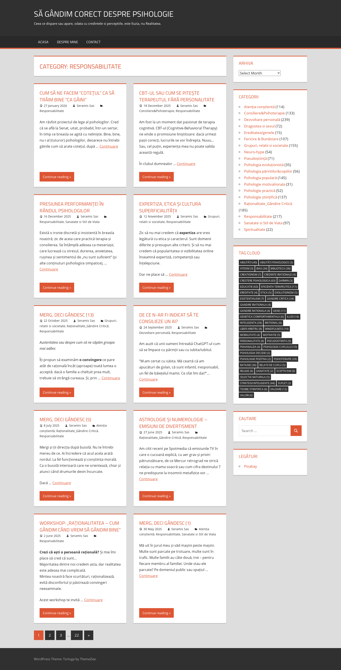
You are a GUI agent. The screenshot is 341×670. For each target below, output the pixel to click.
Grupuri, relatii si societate (266, 145)
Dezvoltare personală (154, 333)
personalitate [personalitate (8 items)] (252, 341)
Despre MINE (67, 42)
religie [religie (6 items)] (246, 371)
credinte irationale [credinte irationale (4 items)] (280, 274)
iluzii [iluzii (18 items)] (293, 316)
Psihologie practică (259, 190)
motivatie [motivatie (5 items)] (271, 335)
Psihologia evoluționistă (264, 164)
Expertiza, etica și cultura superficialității (170, 207)
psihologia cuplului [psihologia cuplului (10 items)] (280, 347)
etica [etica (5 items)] (266, 292)
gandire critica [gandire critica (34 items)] (280, 298)
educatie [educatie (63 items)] (249, 287)
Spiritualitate (254, 229)
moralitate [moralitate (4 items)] (250, 335)
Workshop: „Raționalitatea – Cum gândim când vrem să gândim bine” (80, 526)
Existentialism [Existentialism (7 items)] (252, 298)
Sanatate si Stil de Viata (82, 222)
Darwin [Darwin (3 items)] (286, 280)
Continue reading (56, 177)
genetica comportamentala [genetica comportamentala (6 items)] (262, 316)
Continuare (109, 146)
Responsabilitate (52, 111)
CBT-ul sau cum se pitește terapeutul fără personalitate (176, 96)
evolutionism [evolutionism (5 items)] (286, 292)
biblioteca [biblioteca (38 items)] (281, 268)
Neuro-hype (254, 151)
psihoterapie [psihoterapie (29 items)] (285, 359)
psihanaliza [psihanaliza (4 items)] (250, 347)
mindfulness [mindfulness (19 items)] (277, 329)
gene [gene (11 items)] (279, 311)
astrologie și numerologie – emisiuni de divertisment (173, 423)
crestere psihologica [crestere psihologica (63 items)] (258, 280)
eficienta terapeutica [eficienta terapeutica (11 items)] (279, 287)
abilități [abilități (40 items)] (248, 262)
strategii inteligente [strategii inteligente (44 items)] (257, 383)
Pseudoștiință (255, 158)
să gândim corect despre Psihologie (104, 14)
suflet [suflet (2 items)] (284, 383)
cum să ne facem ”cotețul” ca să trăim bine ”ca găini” (77, 96)
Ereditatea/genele (259, 132)
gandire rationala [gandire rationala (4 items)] (255, 311)
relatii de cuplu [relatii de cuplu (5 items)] (272, 365)
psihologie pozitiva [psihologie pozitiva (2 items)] (255, 359)
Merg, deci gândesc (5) (65, 419)
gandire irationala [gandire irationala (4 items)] (255, 305)
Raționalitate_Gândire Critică (88, 326)
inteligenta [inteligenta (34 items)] (251, 323)
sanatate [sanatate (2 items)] (264, 371)
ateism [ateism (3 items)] (246, 268)
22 (77, 635)
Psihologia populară (260, 177)
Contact (93, 42)
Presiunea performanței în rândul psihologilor (72, 207)
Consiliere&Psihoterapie (156, 111)
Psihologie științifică (260, 197)
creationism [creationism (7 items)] (250, 274)
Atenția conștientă (259, 106)
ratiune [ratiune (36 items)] (248, 365)
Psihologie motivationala (264, 184)
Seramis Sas (85, 106)
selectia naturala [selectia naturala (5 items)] (255, 377)
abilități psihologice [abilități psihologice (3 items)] (276, 262)
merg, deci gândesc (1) (165, 523)
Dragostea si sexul (259, 126)
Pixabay (250, 466)
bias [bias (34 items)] (261, 268)
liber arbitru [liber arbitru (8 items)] (251, 329)
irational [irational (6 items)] (273, 323)
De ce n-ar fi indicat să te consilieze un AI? (169, 318)
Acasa (43, 42)
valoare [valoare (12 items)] (278, 389)
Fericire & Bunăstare (261, 138)
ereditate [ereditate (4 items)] (248, 292)
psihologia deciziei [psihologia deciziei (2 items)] (255, 353)
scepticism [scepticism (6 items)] (285, 371)
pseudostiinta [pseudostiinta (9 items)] (279, 341)
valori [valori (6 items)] (246, 395)
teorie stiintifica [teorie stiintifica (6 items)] (253, 389)
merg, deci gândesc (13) (67, 314)
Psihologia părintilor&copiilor (268, 171)
